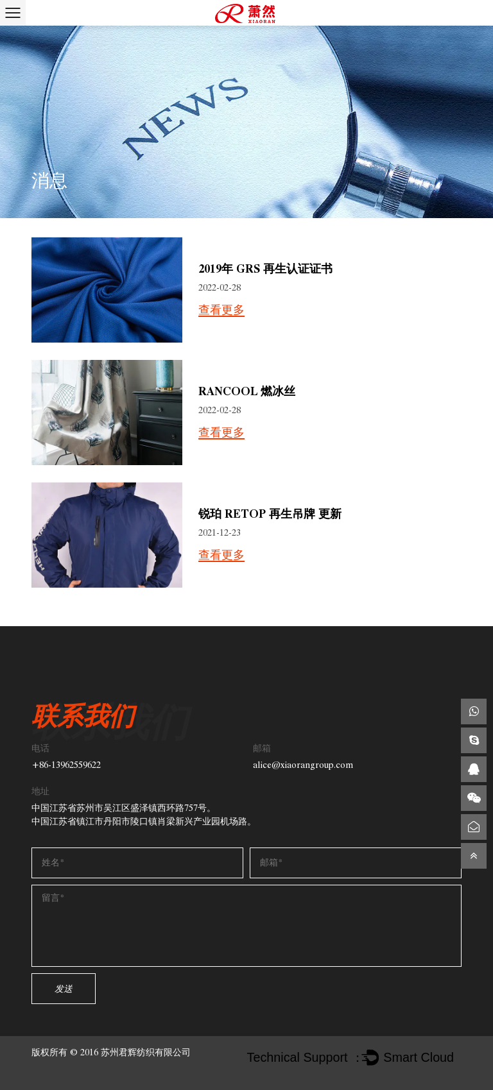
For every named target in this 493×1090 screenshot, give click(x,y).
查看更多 (221, 310)
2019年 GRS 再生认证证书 (265, 268)
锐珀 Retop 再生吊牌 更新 (270, 513)
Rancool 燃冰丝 (246, 391)
